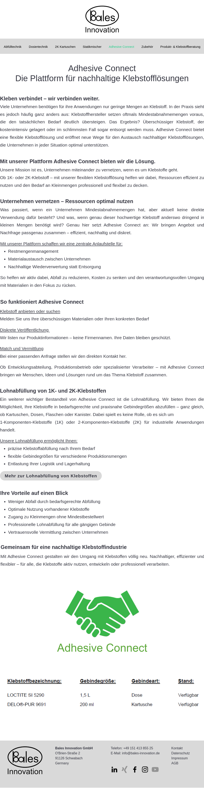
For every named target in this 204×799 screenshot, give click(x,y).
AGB (174, 763)
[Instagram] (145, 769)
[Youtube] (155, 769)
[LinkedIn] (114, 769)
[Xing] (125, 769)
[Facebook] (135, 769)
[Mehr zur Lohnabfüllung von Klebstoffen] (51, 475)
